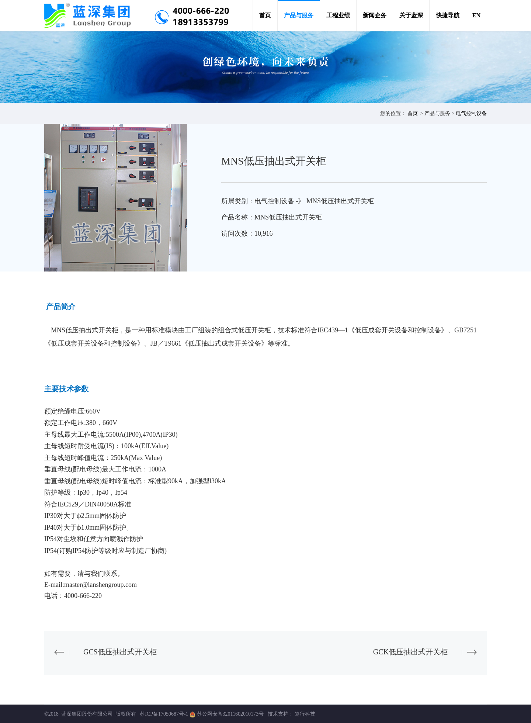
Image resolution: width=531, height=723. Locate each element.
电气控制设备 (471, 113)
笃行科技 (305, 714)
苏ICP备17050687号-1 (164, 714)
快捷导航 (447, 15)
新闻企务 (374, 15)
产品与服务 (298, 15)
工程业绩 (338, 15)
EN (476, 15)
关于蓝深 (411, 15)
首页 (265, 15)
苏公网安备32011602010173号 (231, 714)
